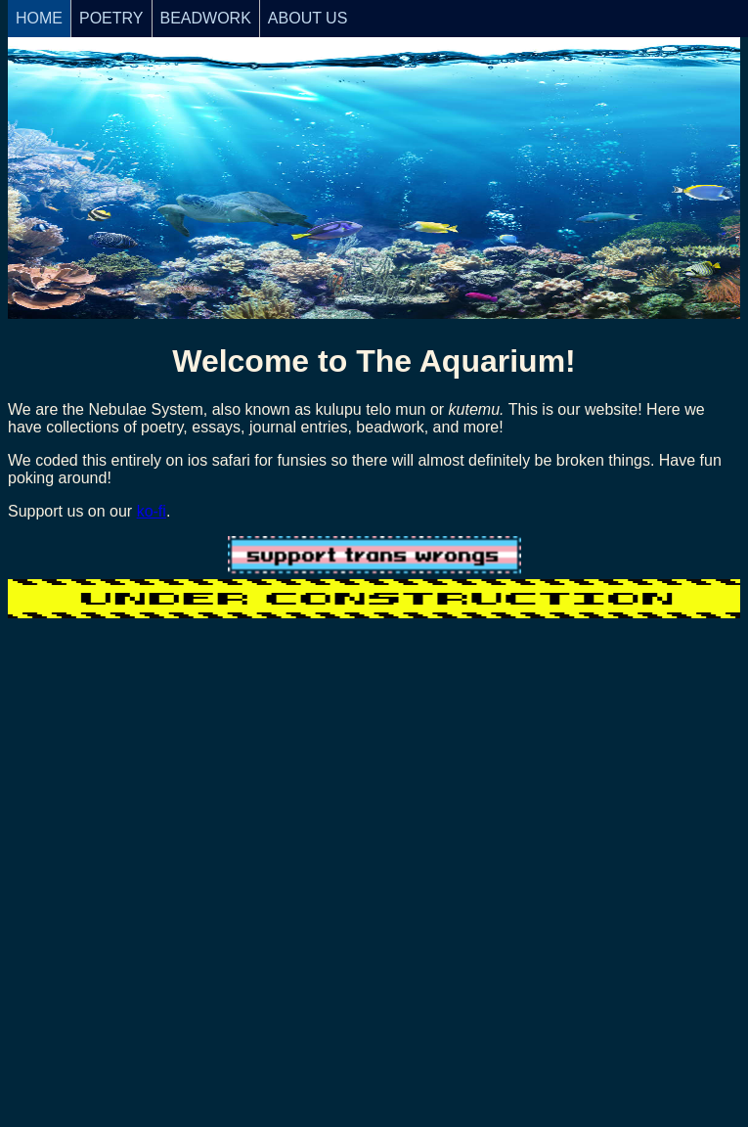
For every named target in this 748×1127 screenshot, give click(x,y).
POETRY (111, 18)
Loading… (374, 842)
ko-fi (151, 511)
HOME (39, 18)
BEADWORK (205, 18)
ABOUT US (308, 18)
